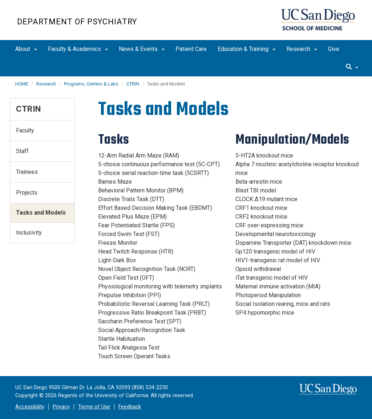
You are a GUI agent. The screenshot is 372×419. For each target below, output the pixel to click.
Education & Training (246, 48)
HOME (21, 84)
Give (333, 48)
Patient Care (191, 48)
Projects (26, 192)
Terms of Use (94, 407)
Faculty (25, 130)
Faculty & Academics (78, 48)
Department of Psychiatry (77, 21)
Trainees (27, 171)
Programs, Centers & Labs (91, 84)
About (26, 48)
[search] (352, 67)
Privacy (61, 407)
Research (301, 48)
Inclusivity (29, 232)
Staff (22, 151)
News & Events (142, 48)
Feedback (129, 407)
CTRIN (132, 84)
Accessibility (29, 407)
